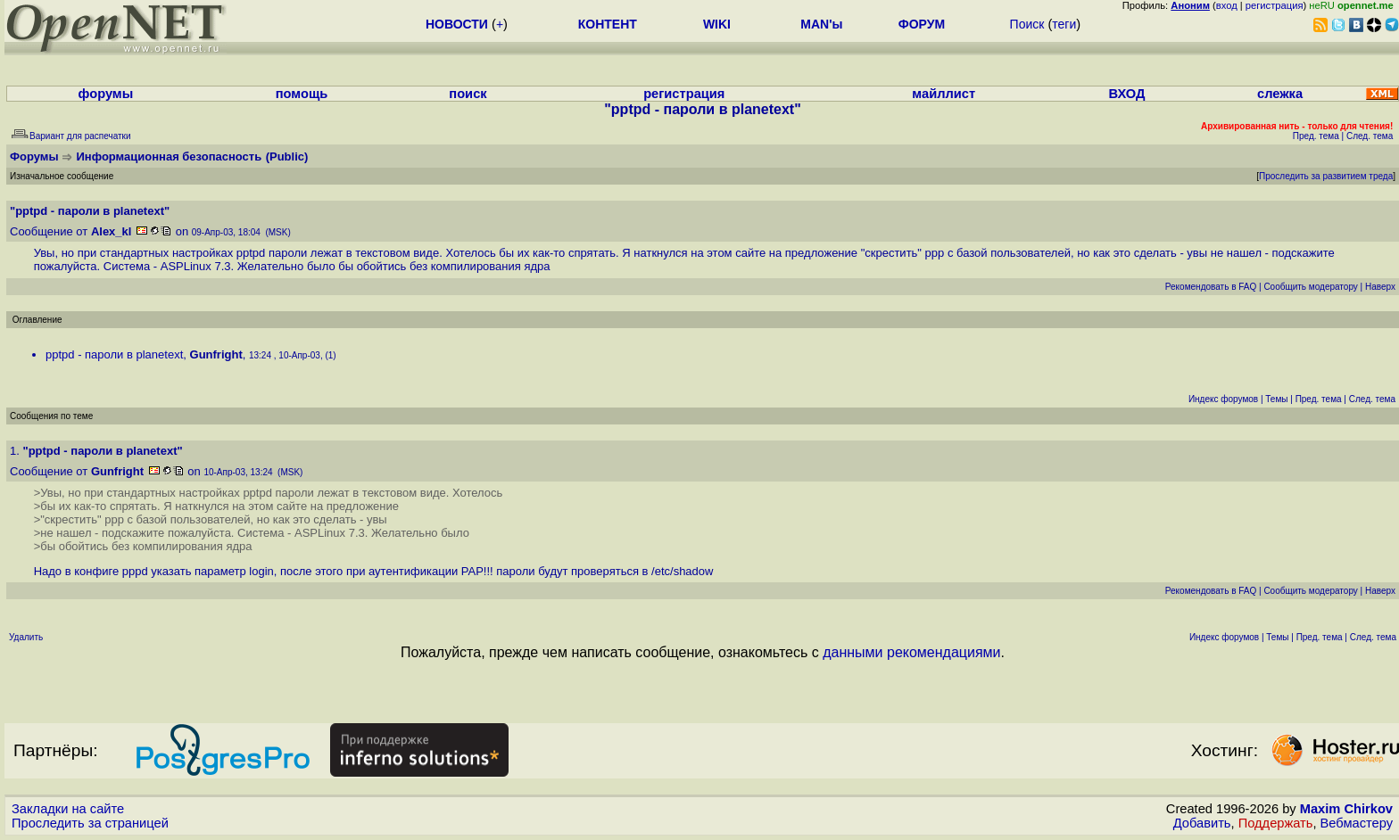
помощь (302, 93)
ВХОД (1126, 93)
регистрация (1275, 5)
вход (1227, 5)
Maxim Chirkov (1346, 809)
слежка (1280, 93)
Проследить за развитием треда (1326, 176)
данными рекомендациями (911, 652)
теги (1064, 24)
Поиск (1027, 24)
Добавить (1202, 823)
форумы (106, 93)
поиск (467, 93)
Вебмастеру (1356, 823)
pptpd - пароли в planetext (114, 354)
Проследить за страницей (90, 823)
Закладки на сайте (68, 809)
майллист (943, 93)
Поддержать (1275, 823)
